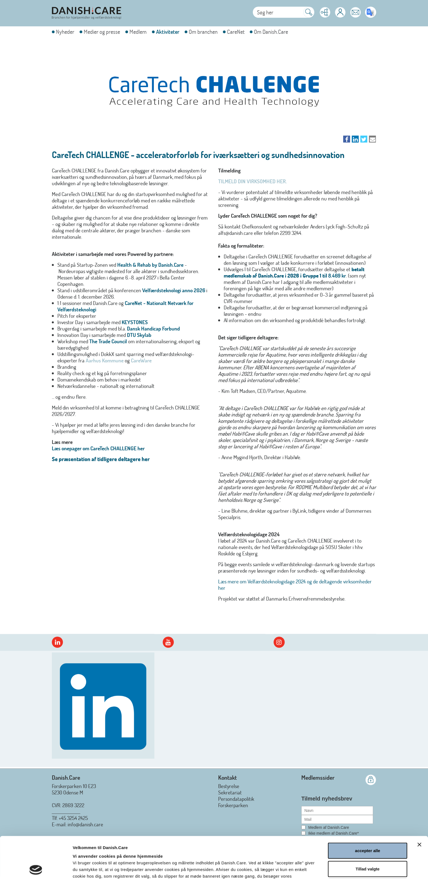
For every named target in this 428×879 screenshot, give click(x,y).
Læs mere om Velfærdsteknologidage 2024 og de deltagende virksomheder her (295, 584)
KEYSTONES (135, 322)
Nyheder (65, 32)
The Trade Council (108, 341)
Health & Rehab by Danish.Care (150, 264)
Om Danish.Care (271, 32)
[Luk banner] (419, 803)
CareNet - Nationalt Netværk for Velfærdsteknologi (125, 306)
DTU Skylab (139, 334)
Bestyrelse (228, 786)
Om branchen (203, 32)
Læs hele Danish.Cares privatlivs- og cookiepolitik (144, 847)
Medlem (138, 32)
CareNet (235, 32)
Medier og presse (102, 32)
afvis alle (367, 845)
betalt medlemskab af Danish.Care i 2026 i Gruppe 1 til (294, 272)
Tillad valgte (367, 827)
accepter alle (367, 809)
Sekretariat (230, 792)
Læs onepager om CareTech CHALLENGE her (98, 448)
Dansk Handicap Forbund (153, 328)
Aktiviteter (167, 32)
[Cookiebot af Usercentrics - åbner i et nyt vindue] (36, 868)
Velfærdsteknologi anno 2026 (173, 290)
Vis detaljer (298, 868)
